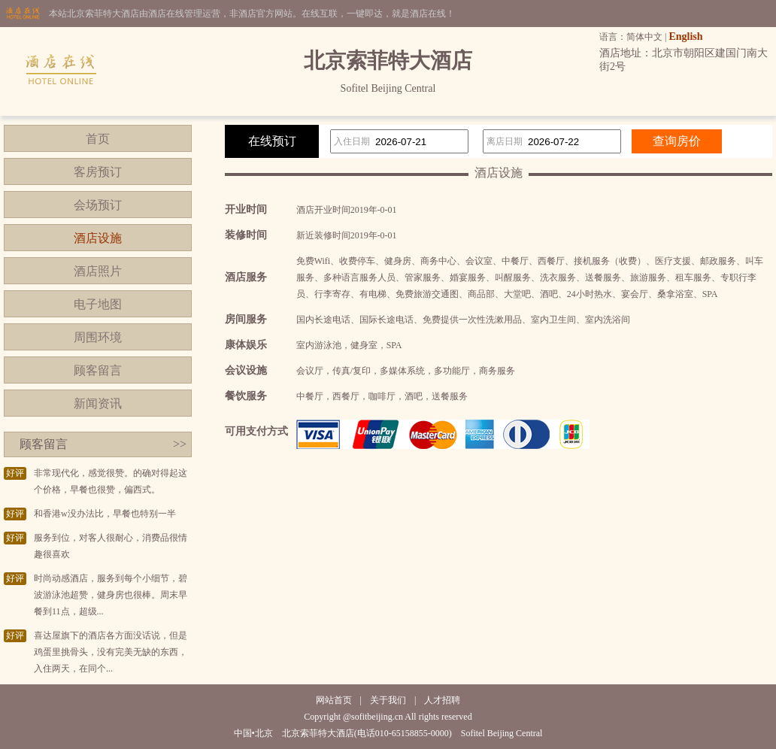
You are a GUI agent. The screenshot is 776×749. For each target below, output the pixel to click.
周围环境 (98, 337)
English (685, 36)
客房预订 (98, 171)
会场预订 (98, 205)
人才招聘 (442, 700)
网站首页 (334, 700)
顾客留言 (98, 370)
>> (179, 444)
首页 (98, 138)
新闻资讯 (98, 403)
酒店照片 (98, 271)
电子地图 (98, 304)
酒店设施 (98, 238)
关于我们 (388, 700)
